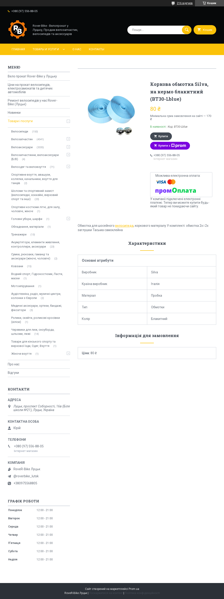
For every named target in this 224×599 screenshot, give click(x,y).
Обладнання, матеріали (27, 226)
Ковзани (17, 266)
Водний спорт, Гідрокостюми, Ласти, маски (37, 276)
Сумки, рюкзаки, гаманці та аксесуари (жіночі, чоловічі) (30, 256)
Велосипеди (19, 131)
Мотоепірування (22, 286)
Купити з (172, 146)
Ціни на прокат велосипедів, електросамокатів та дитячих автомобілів (30, 88)
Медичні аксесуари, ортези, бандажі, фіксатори (36, 307)
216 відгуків (185, 3)
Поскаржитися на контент (106, 593)
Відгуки (13, 373)
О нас (76, 49)
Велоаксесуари (22, 147)
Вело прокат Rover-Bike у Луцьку (32, 76)
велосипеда (124, 225)
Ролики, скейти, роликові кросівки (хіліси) (35, 320)
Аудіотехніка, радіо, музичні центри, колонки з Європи (36, 296)
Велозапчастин (22, 139)
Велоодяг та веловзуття (28, 167)
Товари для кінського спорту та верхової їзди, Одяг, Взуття (33, 343)
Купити (163, 136)
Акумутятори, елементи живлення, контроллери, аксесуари (35, 244)
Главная (18, 49)
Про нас (13, 364)
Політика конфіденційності (142, 593)
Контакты (96, 49)
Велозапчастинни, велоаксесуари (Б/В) (35, 157)
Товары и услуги (46, 49)
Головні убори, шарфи (26, 219)
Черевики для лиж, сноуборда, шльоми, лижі (32, 331)
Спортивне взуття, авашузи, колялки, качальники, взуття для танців (34, 179)
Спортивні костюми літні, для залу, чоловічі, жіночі (35, 209)
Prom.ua (134, 589)
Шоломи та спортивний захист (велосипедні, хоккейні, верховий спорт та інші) (34, 195)
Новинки (14, 112)
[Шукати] (187, 30)
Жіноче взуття (21, 353)
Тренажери (19, 234)
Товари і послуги (20, 121)
